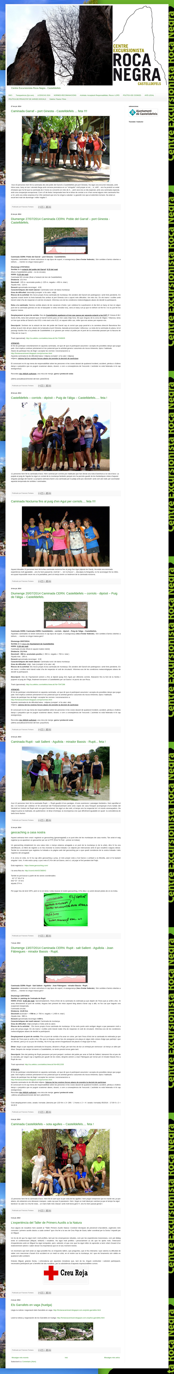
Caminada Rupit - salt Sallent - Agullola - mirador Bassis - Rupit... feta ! (58, 741)
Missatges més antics (112, 1358)
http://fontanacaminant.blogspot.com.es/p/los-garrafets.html (81, 1318)
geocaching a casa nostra (28, 832)
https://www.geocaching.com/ (36, 865)
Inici (66, 1358)
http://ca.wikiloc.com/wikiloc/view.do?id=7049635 (45, 338)
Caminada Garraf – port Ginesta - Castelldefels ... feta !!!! (49, 111)
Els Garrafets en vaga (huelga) (31, 1305)
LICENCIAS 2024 (44, 95)
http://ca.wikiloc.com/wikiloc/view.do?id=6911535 (44, 1064)
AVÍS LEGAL (149, 95)
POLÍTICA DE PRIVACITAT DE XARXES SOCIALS (27, 99)
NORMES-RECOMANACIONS (65, 95)
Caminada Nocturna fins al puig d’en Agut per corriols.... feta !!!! (53, 501)
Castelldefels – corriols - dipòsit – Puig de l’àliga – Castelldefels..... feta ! (59, 397)
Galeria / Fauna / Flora (58, 99)
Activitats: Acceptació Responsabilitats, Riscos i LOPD (99, 95)
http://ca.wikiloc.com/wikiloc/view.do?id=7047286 (45, 684)
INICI (10, 95)
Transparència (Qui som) (25, 95)
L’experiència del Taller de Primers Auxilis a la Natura (46, 1222)
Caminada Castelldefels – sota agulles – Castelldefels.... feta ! (52, 1124)
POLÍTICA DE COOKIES (132, 95)
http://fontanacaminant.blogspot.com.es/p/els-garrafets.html (77, 1310)
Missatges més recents (20, 1358)
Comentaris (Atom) (29, 1362)
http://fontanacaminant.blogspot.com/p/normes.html (31, 353)
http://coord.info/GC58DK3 (35, 871)
